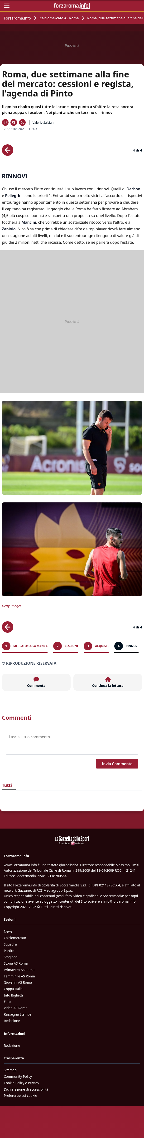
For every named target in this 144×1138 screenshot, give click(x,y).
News (8, 931)
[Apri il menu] (7, 6)
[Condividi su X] (22, 122)
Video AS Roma (15, 1008)
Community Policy (18, 1076)
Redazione (12, 1020)
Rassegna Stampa (18, 1014)
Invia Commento (117, 763)
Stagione (11, 957)
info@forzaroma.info (119, 901)
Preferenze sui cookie (20, 1095)
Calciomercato (15, 938)
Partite (9, 950)
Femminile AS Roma (19, 976)
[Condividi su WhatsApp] (5, 122)
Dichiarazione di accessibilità (26, 1089)
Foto (7, 1001)
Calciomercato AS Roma (59, 18)
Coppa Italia (13, 988)
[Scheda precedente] (7, 150)
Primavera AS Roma (19, 969)
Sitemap (10, 1070)
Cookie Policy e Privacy (21, 1083)
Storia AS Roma (16, 963)
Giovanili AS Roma (18, 982)
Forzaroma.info (17, 18)
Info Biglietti (13, 995)
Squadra (10, 944)
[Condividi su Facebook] (13, 122)
